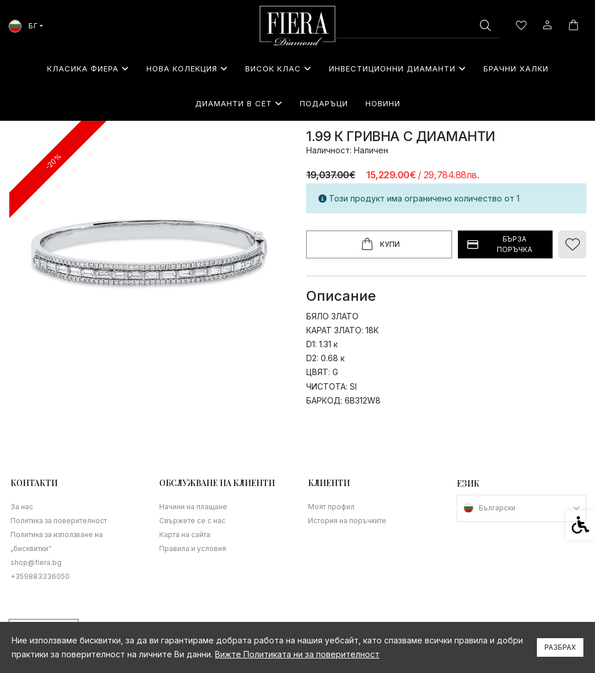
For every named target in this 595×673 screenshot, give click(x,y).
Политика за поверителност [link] (58, 520)
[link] (297, 25)
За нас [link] (21, 506)
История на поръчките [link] (347, 520)
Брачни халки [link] (516, 68)
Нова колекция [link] (187, 68)
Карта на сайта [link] (184, 534)
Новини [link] (382, 103)
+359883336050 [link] (40, 576)
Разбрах (560, 647)
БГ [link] (23, 25)
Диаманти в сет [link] (238, 103)
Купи (379, 244)
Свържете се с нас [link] (192, 520)
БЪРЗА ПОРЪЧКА (498, 244)
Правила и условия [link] (192, 548)
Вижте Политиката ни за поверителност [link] (297, 654)
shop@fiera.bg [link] (36, 562)
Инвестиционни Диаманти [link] (397, 68)
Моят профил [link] (331, 506)
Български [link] (497, 507)
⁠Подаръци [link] (324, 103)
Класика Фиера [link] (88, 68)
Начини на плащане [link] (193, 506)
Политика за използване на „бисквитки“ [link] (56, 541)
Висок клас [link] (278, 68)
